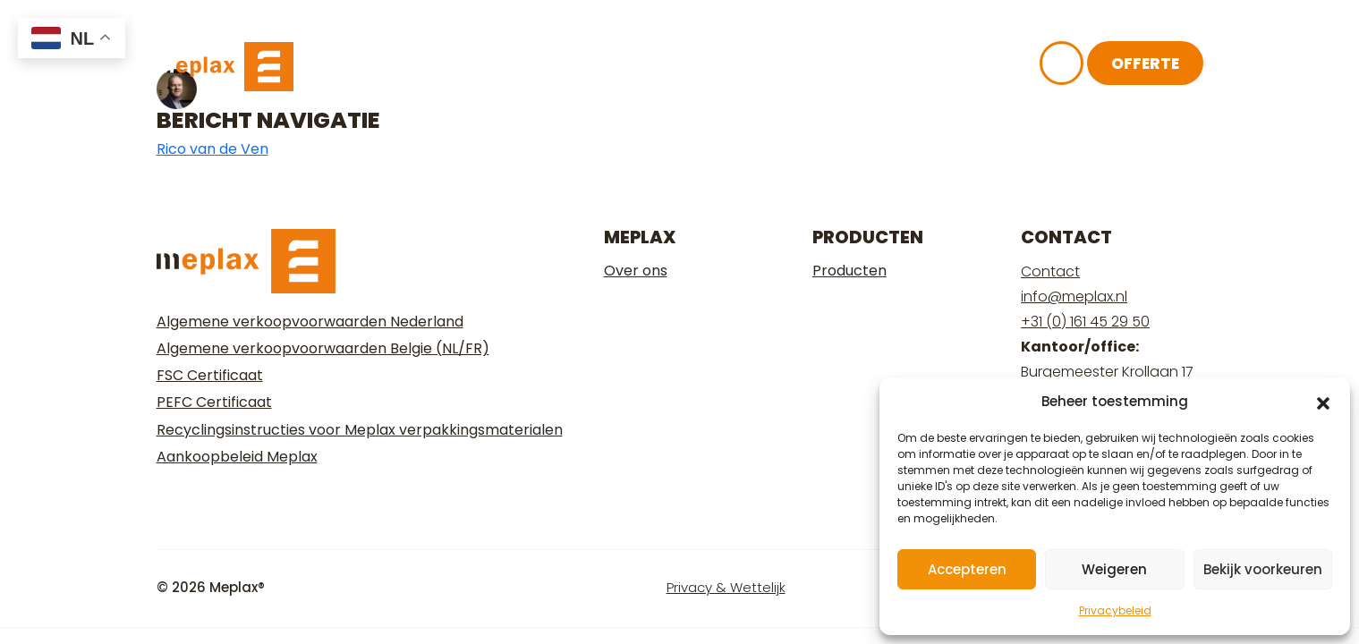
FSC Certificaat (210, 375)
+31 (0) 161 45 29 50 (1085, 321)
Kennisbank (776, 74)
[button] (1323, 402)
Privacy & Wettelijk (726, 587)
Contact (1050, 271)
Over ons (648, 74)
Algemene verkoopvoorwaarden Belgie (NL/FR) (323, 348)
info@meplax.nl (1074, 296)
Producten (849, 270)
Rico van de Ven (212, 149)
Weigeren (1114, 569)
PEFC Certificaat (214, 402)
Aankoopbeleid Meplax (237, 456)
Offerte (1145, 71)
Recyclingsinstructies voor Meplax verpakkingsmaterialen (360, 429)
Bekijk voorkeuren (1262, 569)
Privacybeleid (1115, 610)
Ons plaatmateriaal (479, 74)
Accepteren (967, 569)
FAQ (879, 74)
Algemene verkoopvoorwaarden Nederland (310, 321)
